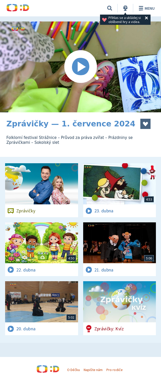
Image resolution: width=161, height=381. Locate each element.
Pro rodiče (114, 369)
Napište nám (93, 369)
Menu (146, 8)
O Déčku (73, 369)
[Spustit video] (80, 66)
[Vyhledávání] (109, 8)
